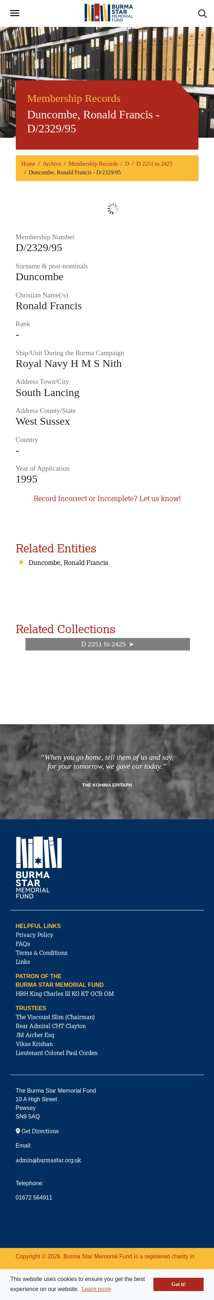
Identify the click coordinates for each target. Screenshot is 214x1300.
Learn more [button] (96, 1289)
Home (28, 164)
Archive (52, 164)
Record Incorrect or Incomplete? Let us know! (107, 498)
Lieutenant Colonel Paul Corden (57, 1053)
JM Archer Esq (35, 1035)
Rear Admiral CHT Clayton (51, 1026)
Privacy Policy (34, 935)
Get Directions (37, 1131)
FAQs (23, 944)
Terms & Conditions (41, 953)
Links (23, 962)
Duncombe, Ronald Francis (68, 562)
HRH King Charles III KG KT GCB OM (65, 994)
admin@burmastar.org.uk (48, 1160)
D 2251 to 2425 (154, 164)
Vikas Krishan (34, 1044)
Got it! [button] (178, 1284)
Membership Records (93, 164)
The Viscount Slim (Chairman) (55, 1017)
